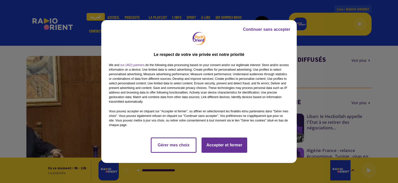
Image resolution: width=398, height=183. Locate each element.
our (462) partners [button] (132, 65)
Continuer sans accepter (266, 29)
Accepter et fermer (224, 145)
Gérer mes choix (173, 145)
